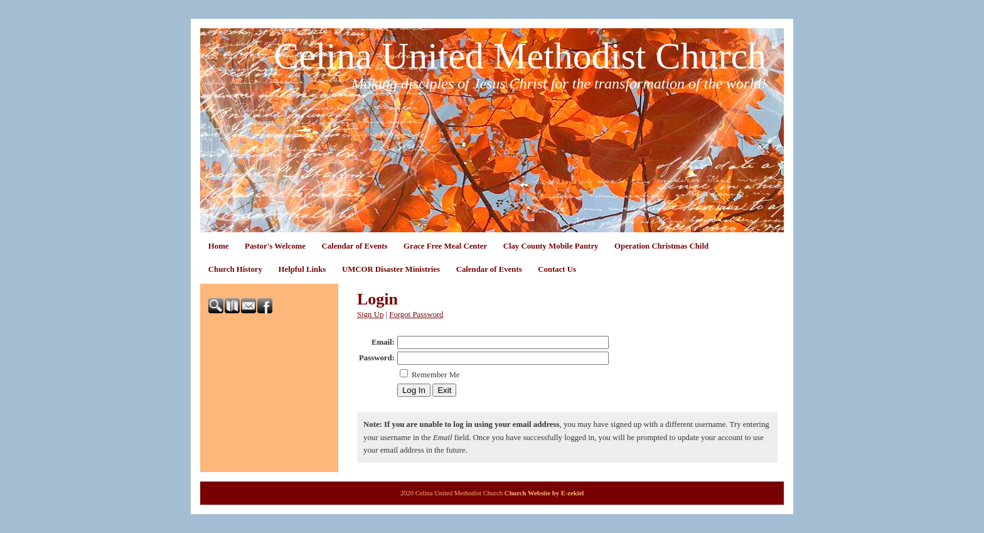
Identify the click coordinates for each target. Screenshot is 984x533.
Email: (383, 342)
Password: (377, 357)
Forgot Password (416, 314)
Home (218, 246)
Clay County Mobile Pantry (551, 246)
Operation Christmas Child (661, 246)
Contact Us (557, 269)
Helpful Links (302, 269)
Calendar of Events (354, 246)
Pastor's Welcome (275, 246)
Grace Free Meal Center (445, 246)
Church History (235, 269)
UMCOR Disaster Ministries (391, 269)
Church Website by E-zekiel (544, 493)
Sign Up (370, 314)
